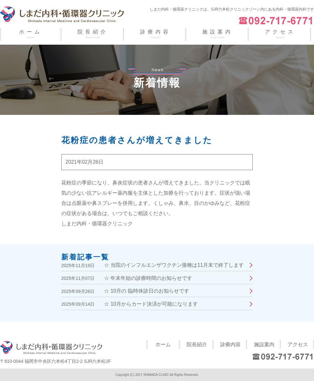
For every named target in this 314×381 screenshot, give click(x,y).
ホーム (30, 31)
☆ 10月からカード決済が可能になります (151, 304)
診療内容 (155, 31)
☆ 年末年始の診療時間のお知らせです (148, 278)
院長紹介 (93, 31)
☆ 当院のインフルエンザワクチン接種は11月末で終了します (174, 265)
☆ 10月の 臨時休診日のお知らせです (146, 291)
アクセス (280, 31)
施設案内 (217, 31)
